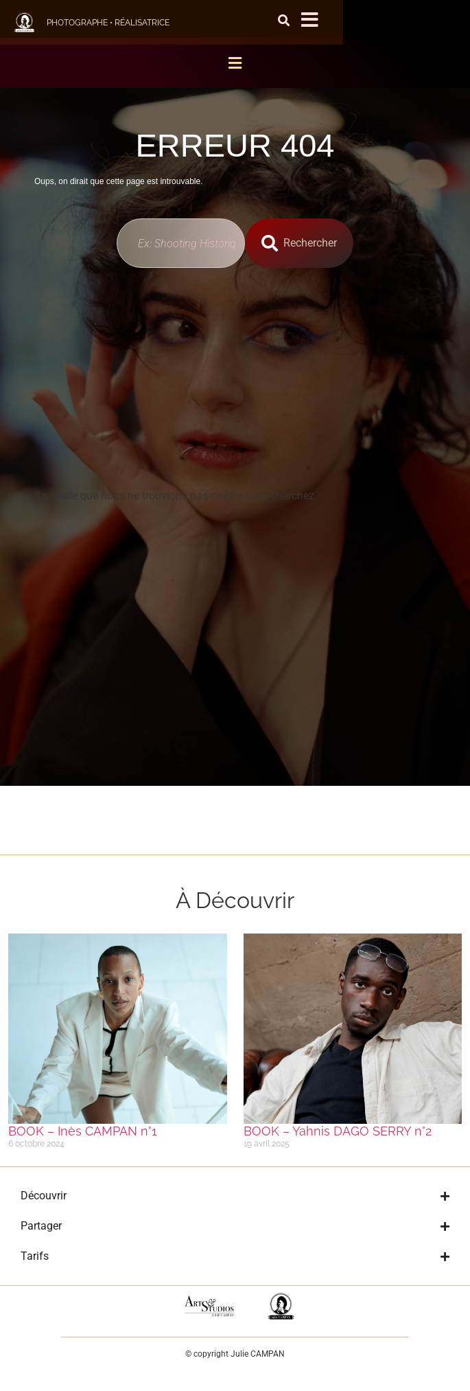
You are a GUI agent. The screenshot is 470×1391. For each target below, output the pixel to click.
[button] (235, 63)
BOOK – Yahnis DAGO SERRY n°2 (338, 1131)
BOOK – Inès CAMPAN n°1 (82, 1131)
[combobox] (181, 243)
